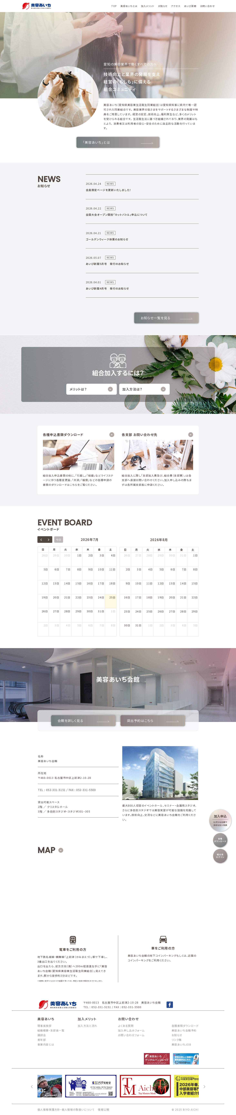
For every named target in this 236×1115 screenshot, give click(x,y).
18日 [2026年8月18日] (149, 597)
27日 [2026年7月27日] (56, 611)
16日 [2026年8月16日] (127, 597)
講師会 (41, 1035)
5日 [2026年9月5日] (195, 625)
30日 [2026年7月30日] (90, 611)
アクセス (175, 6)
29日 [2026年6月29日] (56, 555)
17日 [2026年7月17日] (101, 583)
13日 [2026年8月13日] (172, 583)
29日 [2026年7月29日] (78, 611)
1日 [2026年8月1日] (113, 611)
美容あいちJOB (181, 1044)
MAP (46, 850)
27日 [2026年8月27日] (172, 611)
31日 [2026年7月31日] (101, 611)
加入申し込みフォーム (131, 1030)
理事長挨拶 (44, 1026)
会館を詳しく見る (83, 720)
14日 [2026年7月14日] (67, 583)
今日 (58, 540)
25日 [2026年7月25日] (112, 597)
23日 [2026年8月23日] (127, 611)
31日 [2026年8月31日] (138, 625)
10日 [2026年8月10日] (138, 583)
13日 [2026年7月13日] (56, 583)
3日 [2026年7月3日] (102, 555)
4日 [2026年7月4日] (113, 555)
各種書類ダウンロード (185, 1026)
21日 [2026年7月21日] (67, 597)
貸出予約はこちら (153, 720)
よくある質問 (126, 1026)
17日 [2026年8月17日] (138, 597)
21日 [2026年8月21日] (183, 597)
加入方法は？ (144, 389)
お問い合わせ (207, 6)
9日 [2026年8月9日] (128, 583)
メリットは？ (91, 389)
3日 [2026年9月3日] (173, 625)
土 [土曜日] (110, 549)
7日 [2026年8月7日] (102, 625)
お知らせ (162, 6)
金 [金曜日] (99, 549)
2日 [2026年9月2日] (162, 625)
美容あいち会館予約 (184, 1030)
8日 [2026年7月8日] (79, 569)
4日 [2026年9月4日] (184, 625)
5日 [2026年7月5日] (46, 569)
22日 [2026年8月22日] (195, 597)
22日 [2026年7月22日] (78, 597)
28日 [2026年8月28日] (183, 611)
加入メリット (147, 6)
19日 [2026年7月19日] (45, 597)
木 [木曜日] (88, 549)
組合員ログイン (220, 856)
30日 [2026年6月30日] (67, 555)
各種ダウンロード (220, 840)
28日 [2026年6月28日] (45, 555)
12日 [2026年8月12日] (161, 583)
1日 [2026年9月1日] (150, 625)
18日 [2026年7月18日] (112, 583)
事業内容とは (45, 1044)
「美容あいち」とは (118, 142)
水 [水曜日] (76, 549)
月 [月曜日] (54, 549)
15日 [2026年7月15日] (78, 583)
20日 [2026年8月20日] (172, 597)
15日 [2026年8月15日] (195, 583)
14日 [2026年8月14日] (183, 583)
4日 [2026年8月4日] (68, 625)
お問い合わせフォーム (131, 1035)
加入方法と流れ (87, 1026)
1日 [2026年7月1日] (79, 555)
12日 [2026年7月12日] (45, 583)
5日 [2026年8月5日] (79, 625)
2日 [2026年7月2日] (90, 555)
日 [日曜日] (43, 549)
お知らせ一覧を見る (166, 318)
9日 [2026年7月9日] (90, 569)
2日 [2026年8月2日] (46, 625)
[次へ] (204, 1086)
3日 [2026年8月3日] (57, 625)
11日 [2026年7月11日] (112, 569)
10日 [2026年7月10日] (101, 569)
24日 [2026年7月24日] (101, 597)
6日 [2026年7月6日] (57, 569)
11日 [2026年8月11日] (149, 583)
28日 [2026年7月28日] (67, 611)
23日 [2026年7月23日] (90, 597)
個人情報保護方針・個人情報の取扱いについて (66, 1109)
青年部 (41, 1040)
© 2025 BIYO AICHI (185, 1109)
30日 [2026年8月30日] (127, 625)
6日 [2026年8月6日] (90, 625)
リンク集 (177, 1040)
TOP (114, 6)
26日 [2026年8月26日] (161, 611)
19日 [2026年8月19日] (161, 597)
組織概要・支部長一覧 (51, 1030)
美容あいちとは (129, 6)
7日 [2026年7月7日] (68, 569)
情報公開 (103, 1109)
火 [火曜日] (65, 549)
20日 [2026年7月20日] (56, 597)
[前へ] (32, 1086)
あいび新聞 (190, 6)
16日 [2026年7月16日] (90, 583)
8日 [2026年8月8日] (113, 625)
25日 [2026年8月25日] (149, 611)
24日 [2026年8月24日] (138, 611)
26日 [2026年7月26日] (45, 611)
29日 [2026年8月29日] (195, 611)
